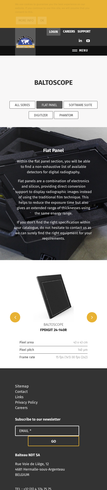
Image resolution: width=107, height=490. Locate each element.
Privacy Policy (53, 374)
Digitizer (41, 87)
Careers (69, 3)
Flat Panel (49, 77)
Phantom (66, 87)
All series (22, 77)
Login (53, 4)
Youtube (88, 13)
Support (84, 3)
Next (92, 289)
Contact (53, 363)
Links (53, 369)
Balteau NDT (25, 14)
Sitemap (53, 358)
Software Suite (80, 77)
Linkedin (80, 13)
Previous (15, 289)
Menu (79, 22)
